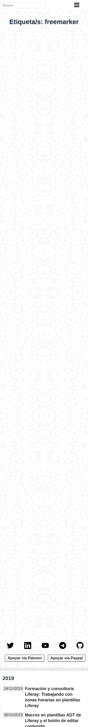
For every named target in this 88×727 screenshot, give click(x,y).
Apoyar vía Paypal (66, 658)
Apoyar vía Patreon (25, 658)
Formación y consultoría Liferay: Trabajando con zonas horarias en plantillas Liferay (52, 697)
